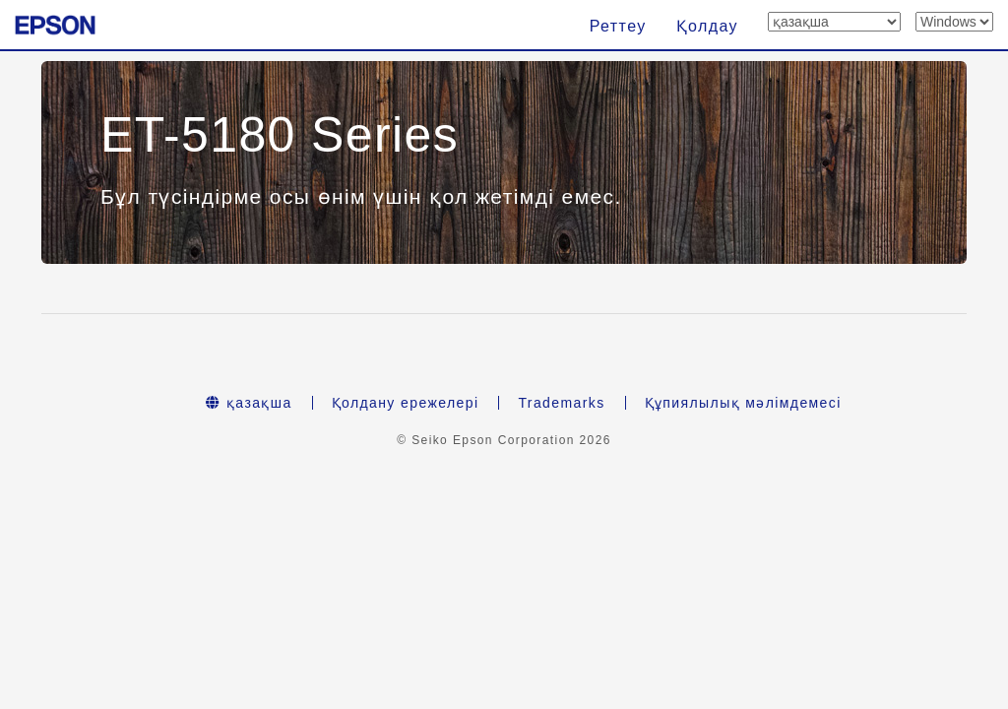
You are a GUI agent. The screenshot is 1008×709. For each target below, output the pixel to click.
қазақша (248, 403)
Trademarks (561, 403)
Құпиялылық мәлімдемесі (743, 403)
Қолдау (707, 26)
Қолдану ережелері (405, 403)
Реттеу (618, 26)
